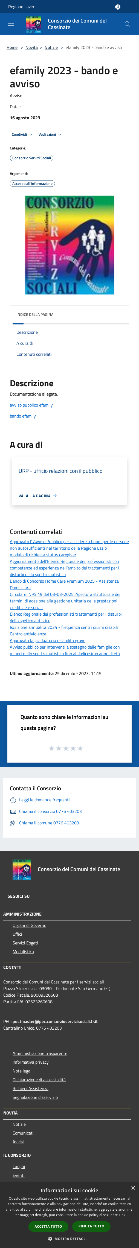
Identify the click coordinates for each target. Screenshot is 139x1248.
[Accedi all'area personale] (117, 7)
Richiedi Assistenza (30, 1088)
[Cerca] (127, 24)
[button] (69, 1238)
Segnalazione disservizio (35, 1097)
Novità (31, 47)
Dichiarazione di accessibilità (39, 1079)
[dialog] (69, 1215)
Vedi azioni (51, 134)
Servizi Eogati (25, 943)
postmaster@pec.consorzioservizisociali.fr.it (55, 1021)
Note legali (23, 1071)
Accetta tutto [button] (48, 1226)
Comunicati (23, 1133)
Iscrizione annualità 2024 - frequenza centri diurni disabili (64, 627)
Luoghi (19, 1166)
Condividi (23, 134)
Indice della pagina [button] (34, 314)
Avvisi (18, 1141)
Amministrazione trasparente (40, 1053)
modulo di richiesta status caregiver (43, 554)
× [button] (133, 1188)
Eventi (19, 1175)
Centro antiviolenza (28, 633)
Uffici (17, 934)
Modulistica (23, 951)
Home (12, 47)
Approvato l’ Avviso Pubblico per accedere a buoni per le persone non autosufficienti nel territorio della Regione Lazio (69, 544)
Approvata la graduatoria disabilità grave (47, 640)
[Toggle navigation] (11, 23)
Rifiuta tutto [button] (92, 1226)
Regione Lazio (21, 6)
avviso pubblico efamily (31, 405)
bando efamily (23, 416)
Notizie (51, 47)
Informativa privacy (31, 1062)
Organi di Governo (29, 925)
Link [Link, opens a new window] (122, 1215)
